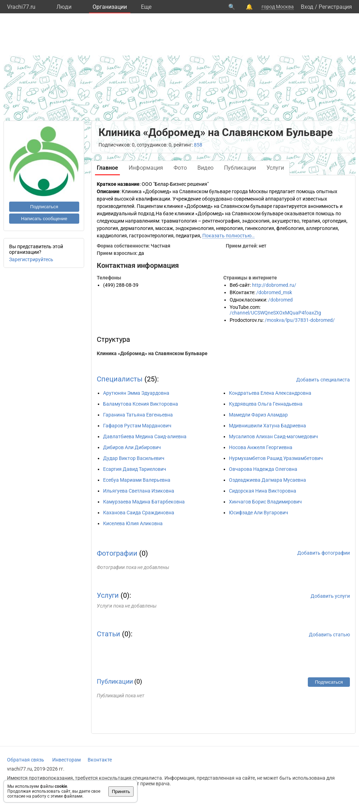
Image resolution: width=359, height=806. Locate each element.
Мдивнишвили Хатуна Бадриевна (267, 425)
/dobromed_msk (274, 292)
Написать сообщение (44, 218)
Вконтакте (100, 760)
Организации (110, 7)
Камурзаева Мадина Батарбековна (144, 501)
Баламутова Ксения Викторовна (140, 404)
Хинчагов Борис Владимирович (265, 501)
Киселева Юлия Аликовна (133, 523)
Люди (64, 7)
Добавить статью (329, 634)
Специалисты (120, 379)
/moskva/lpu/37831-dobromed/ (300, 320)
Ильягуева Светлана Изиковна (138, 491)
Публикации (115, 681)
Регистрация (335, 7)
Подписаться (44, 206)
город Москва (278, 6)
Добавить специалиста (323, 379)
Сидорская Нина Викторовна (262, 491)
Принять (121, 791)
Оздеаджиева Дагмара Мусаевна (267, 480)
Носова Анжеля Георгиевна (260, 447)
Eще (146, 7)
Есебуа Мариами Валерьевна (136, 480)
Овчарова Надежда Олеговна (263, 469)
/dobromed (280, 300)
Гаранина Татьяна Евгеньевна (138, 415)
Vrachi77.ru (21, 7)
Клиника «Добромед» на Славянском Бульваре (152, 353)
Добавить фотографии (323, 553)
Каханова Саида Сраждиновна (138, 512)
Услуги (108, 595)
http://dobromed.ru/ (274, 285)
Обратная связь (25, 760)
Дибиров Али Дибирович (132, 447)
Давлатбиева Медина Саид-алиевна (145, 436)
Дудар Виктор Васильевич (133, 458)
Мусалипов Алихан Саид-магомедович (273, 436)
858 (198, 145)
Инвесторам (66, 760)
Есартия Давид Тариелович (134, 469)
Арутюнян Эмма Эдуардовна (136, 393)
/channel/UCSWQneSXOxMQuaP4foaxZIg (275, 313)
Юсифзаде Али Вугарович (258, 512)
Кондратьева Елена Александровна (270, 393)
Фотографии (117, 553)
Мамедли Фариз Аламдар (258, 415)
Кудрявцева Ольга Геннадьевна (266, 404)
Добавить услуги (330, 596)
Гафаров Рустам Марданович (137, 425)
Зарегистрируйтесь (31, 259)
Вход (307, 7)
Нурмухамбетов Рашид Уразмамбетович (276, 458)
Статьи (108, 634)
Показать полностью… (228, 235)
